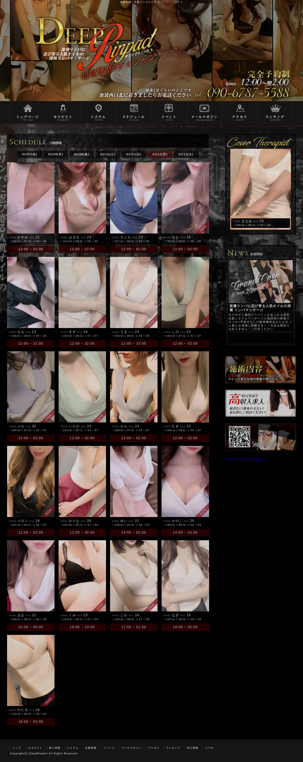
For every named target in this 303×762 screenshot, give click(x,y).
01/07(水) (14, 154)
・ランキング (171, 747)
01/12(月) (144, 154)
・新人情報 (53, 747)
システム (98, 112)
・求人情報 (191, 747)
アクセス (240, 112)
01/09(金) (66, 154)
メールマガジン (204, 112)
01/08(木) (40, 154)
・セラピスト (63, 112)
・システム (71, 747)
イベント (169, 112)
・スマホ (208, 747)
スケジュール (134, 112)
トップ (27, 112)
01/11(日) (118, 154)
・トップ (15, 747)
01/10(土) (92, 154)
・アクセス (152, 747)
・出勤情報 (89, 747)
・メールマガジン (130, 747)
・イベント (108, 747)
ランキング (275, 112)
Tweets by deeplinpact (261, 459)
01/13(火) (170, 154)
